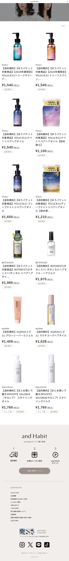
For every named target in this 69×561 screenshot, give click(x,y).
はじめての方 (15, 493)
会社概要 (13, 496)
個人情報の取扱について (18, 511)
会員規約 (13, 514)
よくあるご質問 (15, 502)
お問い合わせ (15, 505)
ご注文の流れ (15, 508)
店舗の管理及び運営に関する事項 (21, 517)
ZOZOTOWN (14, 521)
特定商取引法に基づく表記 (19, 499)
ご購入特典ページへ (34, 471)
